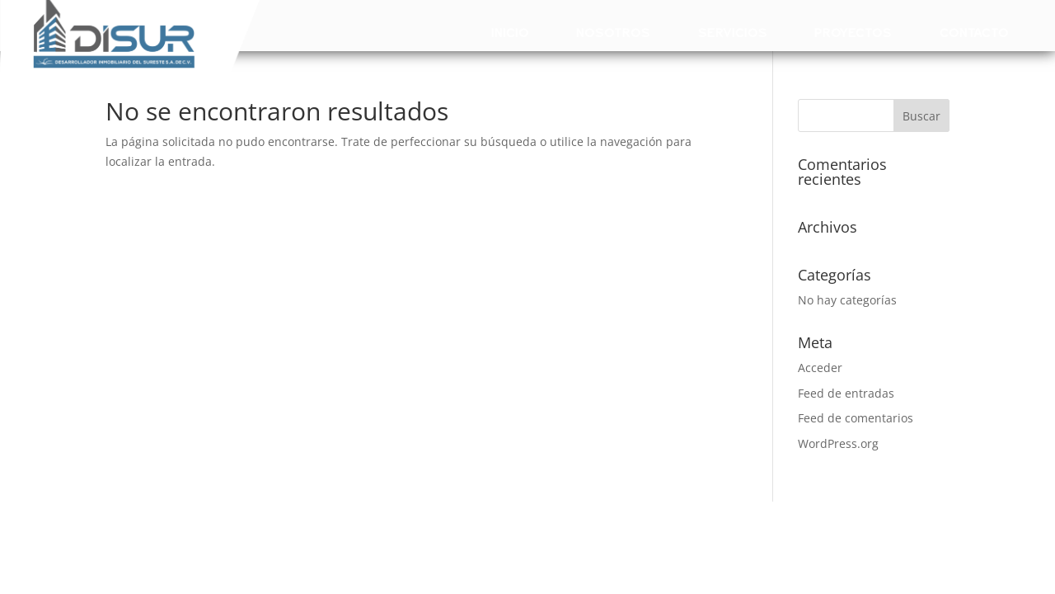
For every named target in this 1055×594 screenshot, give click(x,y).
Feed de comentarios (855, 418)
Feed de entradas (846, 393)
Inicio (510, 33)
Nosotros (613, 33)
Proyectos (853, 33)
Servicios (732, 33)
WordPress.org (838, 443)
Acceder (820, 367)
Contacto (974, 33)
